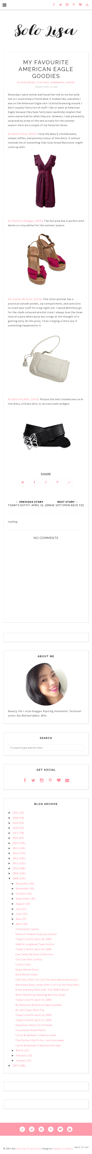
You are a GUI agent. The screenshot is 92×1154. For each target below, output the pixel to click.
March (20, 1051)
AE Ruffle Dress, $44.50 (22, 134)
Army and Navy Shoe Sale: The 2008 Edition (42, 990)
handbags (57, 82)
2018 (16, 828)
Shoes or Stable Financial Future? (36, 935)
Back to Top (82, 1147)
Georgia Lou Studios (63, 1149)
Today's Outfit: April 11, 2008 (33, 1021)
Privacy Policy (34, 1149)
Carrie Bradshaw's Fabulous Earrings (38, 1046)
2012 (16, 859)
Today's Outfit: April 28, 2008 (33, 940)
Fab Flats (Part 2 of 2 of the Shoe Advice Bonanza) (46, 980)
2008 (16, 879)
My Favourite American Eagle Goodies (38, 1005)
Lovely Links (23, 965)
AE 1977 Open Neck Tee (29, 1010)
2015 (16, 844)
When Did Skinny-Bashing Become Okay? (40, 995)
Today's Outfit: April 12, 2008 (33, 1015)
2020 (16, 818)
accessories (26, 82)
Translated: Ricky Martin (30, 1031)
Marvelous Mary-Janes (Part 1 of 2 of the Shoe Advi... (48, 985)
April (19, 924)
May (18, 919)
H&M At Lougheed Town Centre (34, 945)
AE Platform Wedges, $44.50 (25, 220)
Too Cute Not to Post (28, 960)
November (22, 889)
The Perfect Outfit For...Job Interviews (39, 1041)
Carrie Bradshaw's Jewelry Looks (35, 1036)
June (19, 914)
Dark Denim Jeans (26, 975)
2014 (16, 849)
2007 (16, 1066)
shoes (70, 82)
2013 (16, 854)
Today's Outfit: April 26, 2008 (33, 950)
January (21, 1061)
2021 (16, 813)
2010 (16, 869)
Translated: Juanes (27, 930)
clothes (43, 82)
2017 (16, 833)
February (21, 1056)
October (21, 894)
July (19, 909)
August (20, 904)
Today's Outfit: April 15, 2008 (33, 1000)
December (22, 884)
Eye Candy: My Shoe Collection (34, 955)
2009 (16, 874)
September (23, 899)
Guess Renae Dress (27, 970)
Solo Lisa (21, 1149)
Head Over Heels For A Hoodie (33, 1026)
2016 (16, 838)
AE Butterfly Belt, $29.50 (23, 399)
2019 (16, 823)
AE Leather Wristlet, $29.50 (25, 299)
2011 (16, 864)
